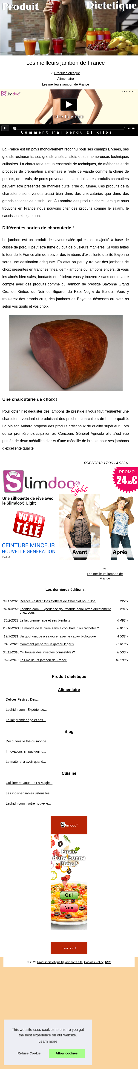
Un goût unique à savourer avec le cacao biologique (58, 636)
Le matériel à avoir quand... (26, 761)
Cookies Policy (94, 962)
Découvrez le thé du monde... (27, 741)
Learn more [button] (47, 1041)
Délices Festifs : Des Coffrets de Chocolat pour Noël (58, 601)
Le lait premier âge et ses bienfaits (45, 620)
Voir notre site (74, 962)
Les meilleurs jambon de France (65, 84)
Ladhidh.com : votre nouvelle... (28, 803)
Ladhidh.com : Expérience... (26, 709)
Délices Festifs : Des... (22, 699)
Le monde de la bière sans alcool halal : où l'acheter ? (59, 628)
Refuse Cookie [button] (28, 1053)
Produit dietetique (67, 73)
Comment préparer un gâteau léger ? (47, 644)
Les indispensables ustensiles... (29, 793)
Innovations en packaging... (26, 751)
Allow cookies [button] (67, 1053)
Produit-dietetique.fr (50, 962)
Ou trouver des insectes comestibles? (47, 652)
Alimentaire (65, 78)
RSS (108, 962)
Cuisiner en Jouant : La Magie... (29, 783)
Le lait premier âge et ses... (26, 720)
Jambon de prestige (84, 284)
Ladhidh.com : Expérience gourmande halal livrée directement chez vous (65, 610)
